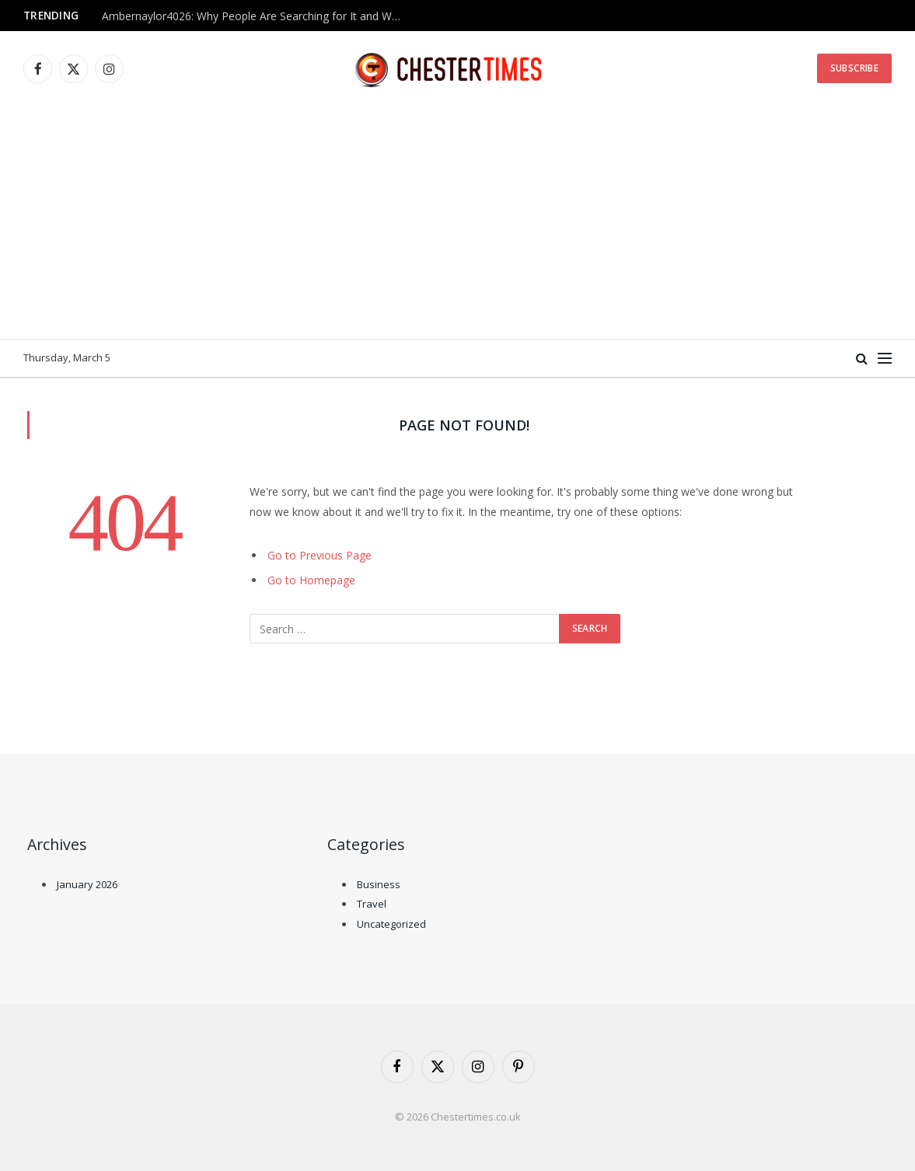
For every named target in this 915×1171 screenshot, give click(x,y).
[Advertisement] (457, 222)
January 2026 (87, 884)
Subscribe (854, 68)
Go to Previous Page (319, 555)
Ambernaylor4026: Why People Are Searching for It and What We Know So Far (257, 16)
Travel (371, 904)
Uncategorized (391, 924)
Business (378, 884)
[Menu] (885, 358)
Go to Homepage (311, 580)
